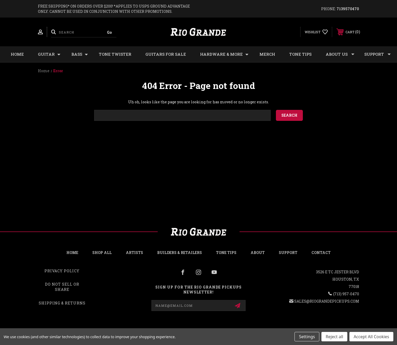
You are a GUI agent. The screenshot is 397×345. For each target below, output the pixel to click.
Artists (134, 252)
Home (17, 54)
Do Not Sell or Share (62, 287)
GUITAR (49, 54)
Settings (307, 337)
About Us (340, 54)
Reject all (334, 337)
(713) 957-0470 (346, 293)
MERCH (267, 54)
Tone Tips (300, 54)
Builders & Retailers (179, 252)
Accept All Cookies (371, 337)
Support (377, 54)
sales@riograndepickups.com (326, 301)
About (258, 252)
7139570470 (348, 8)
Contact (321, 252)
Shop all (102, 252)
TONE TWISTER (115, 54)
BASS (79, 54)
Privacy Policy (62, 270)
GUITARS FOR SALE (165, 54)
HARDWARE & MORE (224, 54)
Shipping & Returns (62, 303)
